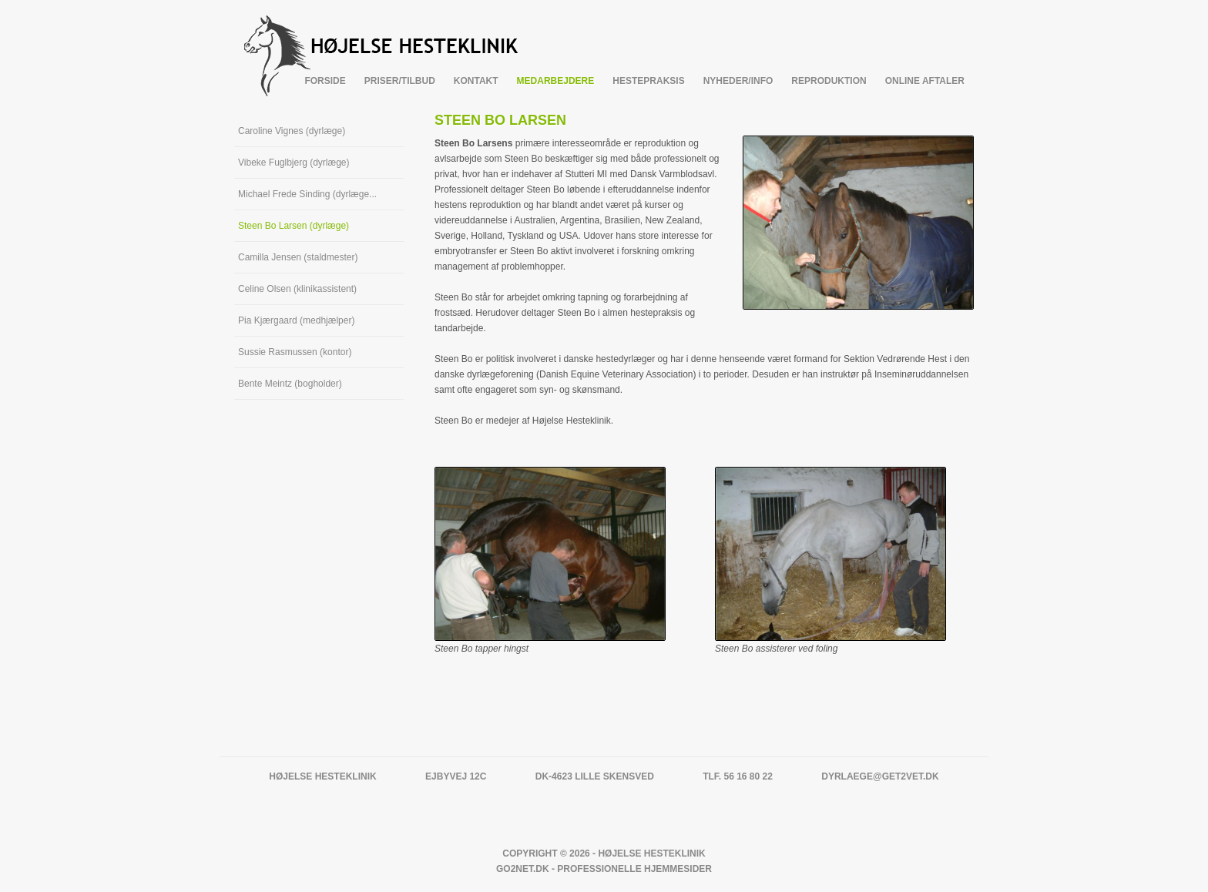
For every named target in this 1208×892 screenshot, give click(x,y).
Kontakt (476, 80)
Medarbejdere (556, 80)
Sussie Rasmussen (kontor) (294, 352)
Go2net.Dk (522, 868)
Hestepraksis (648, 80)
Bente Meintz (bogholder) (290, 383)
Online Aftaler (925, 80)
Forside (324, 80)
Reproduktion (828, 80)
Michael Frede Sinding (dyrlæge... (307, 194)
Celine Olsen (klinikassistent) (297, 288)
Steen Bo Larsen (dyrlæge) (293, 225)
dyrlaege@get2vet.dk (879, 776)
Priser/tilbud (399, 80)
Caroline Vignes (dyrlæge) (291, 131)
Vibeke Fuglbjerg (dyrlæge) (294, 162)
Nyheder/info (738, 80)
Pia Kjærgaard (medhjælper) (296, 320)
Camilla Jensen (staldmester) (297, 257)
